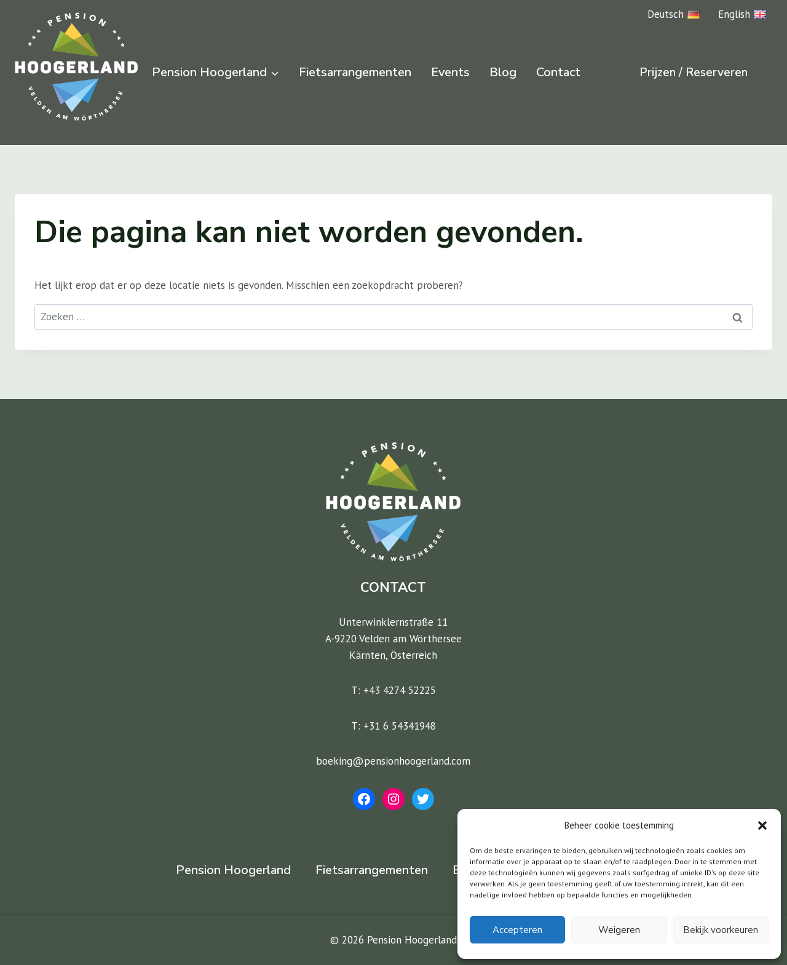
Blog (502, 72)
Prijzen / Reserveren (693, 73)
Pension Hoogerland (233, 870)
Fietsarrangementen (355, 72)
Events (450, 72)
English (742, 14)
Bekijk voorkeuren (720, 930)
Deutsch (673, 14)
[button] (762, 825)
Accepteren (517, 930)
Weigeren (619, 930)
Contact (558, 72)
